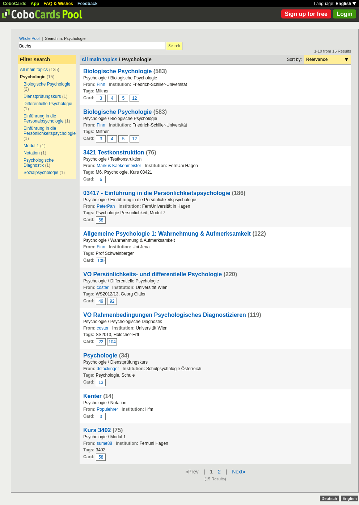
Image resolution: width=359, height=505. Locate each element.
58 (100, 457)
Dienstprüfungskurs (42, 96)
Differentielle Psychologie (48, 103)
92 (112, 301)
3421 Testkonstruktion (113, 152)
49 (100, 301)
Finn (101, 84)
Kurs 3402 (97, 430)
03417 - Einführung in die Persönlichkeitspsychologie (156, 193)
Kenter (92, 396)
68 (100, 220)
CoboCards (14, 3)
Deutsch (329, 498)
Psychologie (100, 355)
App (35, 3)
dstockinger (108, 368)
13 (100, 382)
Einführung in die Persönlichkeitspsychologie (50, 131)
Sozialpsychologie (41, 172)
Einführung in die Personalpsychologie (44, 118)
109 (101, 260)
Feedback (87, 3)
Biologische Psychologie (47, 84)
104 (112, 341)
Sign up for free (306, 14)
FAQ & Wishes (58, 3)
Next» (238, 472)
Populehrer (107, 409)
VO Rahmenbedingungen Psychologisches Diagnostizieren (164, 315)
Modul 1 (31, 145)
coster (103, 287)
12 (134, 98)
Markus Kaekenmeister (119, 165)
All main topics (34, 69)
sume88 (104, 443)
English (345, 3)
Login (344, 14)
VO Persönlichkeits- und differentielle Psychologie (152, 274)
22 (100, 341)
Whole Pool (29, 38)
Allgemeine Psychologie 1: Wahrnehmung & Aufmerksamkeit (167, 234)
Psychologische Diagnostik (39, 163)
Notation (32, 153)
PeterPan (106, 206)
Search (174, 45)
